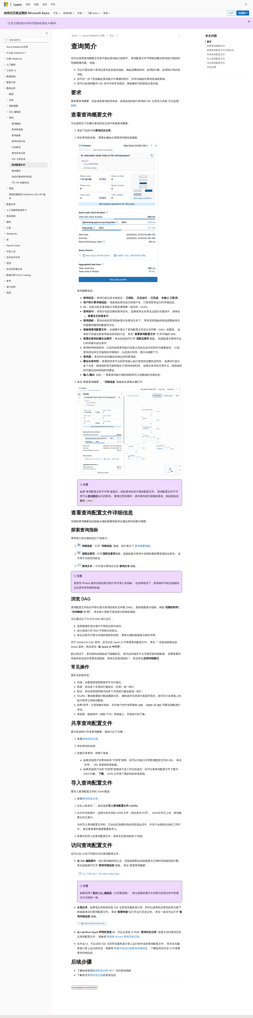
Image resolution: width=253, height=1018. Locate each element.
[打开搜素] (246, 4)
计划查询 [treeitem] (16, 147)
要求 (209, 41)
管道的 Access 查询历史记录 (123, 936)
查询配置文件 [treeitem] (18, 164)
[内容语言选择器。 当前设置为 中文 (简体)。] (13, 1012)
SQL (112, 35)
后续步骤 (211, 67)
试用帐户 (242, 13)
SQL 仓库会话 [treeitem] (18, 158)
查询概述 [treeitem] (16, 123)
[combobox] (26, 39)
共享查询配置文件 (216, 54)
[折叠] (46, 33)
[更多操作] (179, 35)
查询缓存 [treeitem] (16, 170)
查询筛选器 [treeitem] (17, 129)
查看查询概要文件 (216, 45)
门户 (231, 13)
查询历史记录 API (102, 970)
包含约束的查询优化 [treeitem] (22, 176)
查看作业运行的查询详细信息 (130, 948)
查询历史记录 (90, 738)
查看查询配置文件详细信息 (220, 50)
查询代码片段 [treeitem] (18, 141)
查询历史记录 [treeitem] (18, 152)
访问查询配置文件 (216, 62)
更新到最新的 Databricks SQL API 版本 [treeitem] (27, 196)
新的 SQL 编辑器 (102, 893)
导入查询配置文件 (216, 58)
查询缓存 (93, 496)
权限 (73, 105)
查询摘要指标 (142, 545)
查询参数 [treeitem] (16, 135)
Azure (74, 35)
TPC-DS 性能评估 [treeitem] (20, 182)
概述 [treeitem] (11, 93)
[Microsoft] (6, 4)
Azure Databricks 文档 (93, 35)
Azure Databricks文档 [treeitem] (17, 46)
